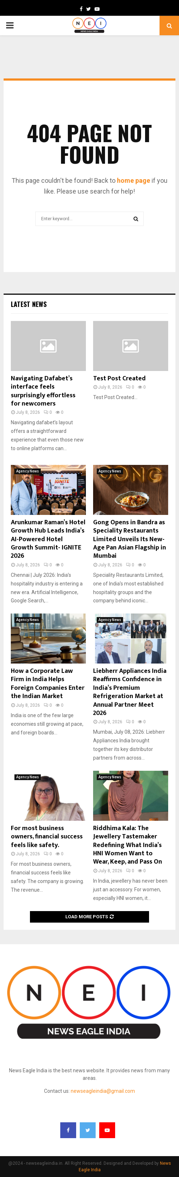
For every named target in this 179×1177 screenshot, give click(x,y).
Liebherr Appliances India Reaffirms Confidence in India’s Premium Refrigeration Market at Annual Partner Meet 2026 (129, 692)
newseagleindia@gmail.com (103, 1091)
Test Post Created (119, 378)
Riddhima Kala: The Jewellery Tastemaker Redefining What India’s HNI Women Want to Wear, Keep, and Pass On (127, 845)
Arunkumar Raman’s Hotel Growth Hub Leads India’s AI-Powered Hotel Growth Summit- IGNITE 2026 (48, 539)
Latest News (29, 304)
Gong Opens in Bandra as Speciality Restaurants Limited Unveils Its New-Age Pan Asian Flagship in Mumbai (129, 539)
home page (133, 180)
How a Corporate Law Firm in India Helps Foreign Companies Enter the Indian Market (47, 684)
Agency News (27, 471)
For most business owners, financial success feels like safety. (47, 837)
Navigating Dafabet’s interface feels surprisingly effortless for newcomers (43, 391)
